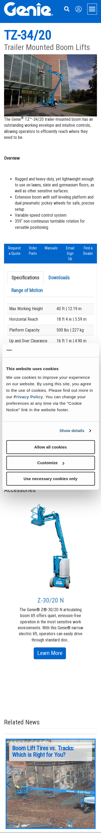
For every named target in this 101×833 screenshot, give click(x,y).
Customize (50, 462)
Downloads (59, 277)
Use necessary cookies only (50, 478)
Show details (72, 430)
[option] (50, 580)
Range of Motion (27, 290)
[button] (8, 783)
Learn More (51, 654)
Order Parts (33, 251)
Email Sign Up (70, 253)
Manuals (51, 248)
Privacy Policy (28, 396)
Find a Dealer (88, 251)
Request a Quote (14, 251)
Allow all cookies (50, 447)
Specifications (25, 277)
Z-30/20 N (50, 600)
